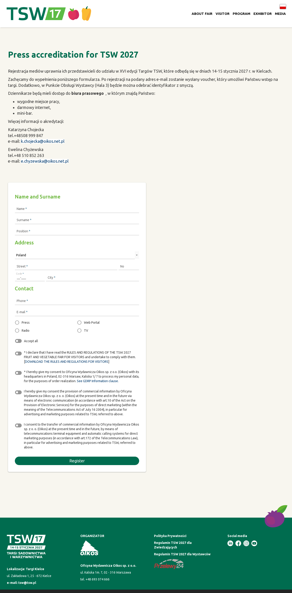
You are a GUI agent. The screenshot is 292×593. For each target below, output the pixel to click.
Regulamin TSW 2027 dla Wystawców (182, 554)
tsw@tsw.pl (27, 583)
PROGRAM (241, 14)
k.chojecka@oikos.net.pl (43, 141)
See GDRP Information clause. (98, 381)
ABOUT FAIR (202, 14)
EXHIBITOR (262, 14)
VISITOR (222, 14)
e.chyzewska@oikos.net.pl (45, 161)
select (136, 255)
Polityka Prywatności (170, 536)
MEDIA (280, 14)
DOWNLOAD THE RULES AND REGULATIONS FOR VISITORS (66, 361)
